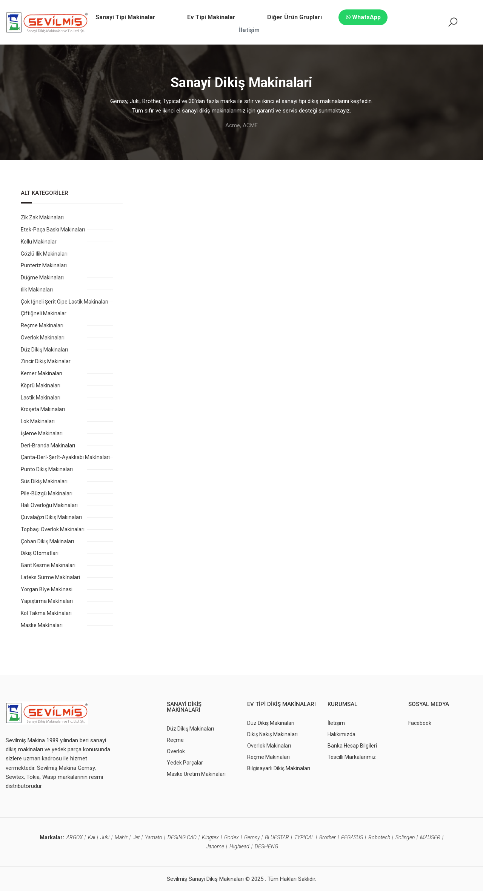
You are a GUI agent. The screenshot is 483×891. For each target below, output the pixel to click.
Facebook (419, 723)
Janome (215, 846)
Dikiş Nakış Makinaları (272, 734)
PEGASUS (352, 837)
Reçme (175, 740)
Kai (91, 837)
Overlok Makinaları (269, 746)
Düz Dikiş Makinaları (190, 729)
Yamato (153, 837)
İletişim (336, 723)
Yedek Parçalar (185, 763)
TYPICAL (304, 837)
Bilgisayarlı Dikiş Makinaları (278, 768)
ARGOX (74, 837)
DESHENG (266, 846)
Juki (104, 837)
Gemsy (252, 837)
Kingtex (210, 837)
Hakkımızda (341, 734)
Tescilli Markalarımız (352, 757)
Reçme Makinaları (268, 757)
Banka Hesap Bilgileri (352, 746)
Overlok (176, 751)
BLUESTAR (277, 837)
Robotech (379, 837)
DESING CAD (182, 837)
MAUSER (430, 837)
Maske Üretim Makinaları (196, 774)
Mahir (121, 837)
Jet (136, 837)
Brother (327, 837)
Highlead (239, 846)
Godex (231, 837)
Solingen (405, 837)
